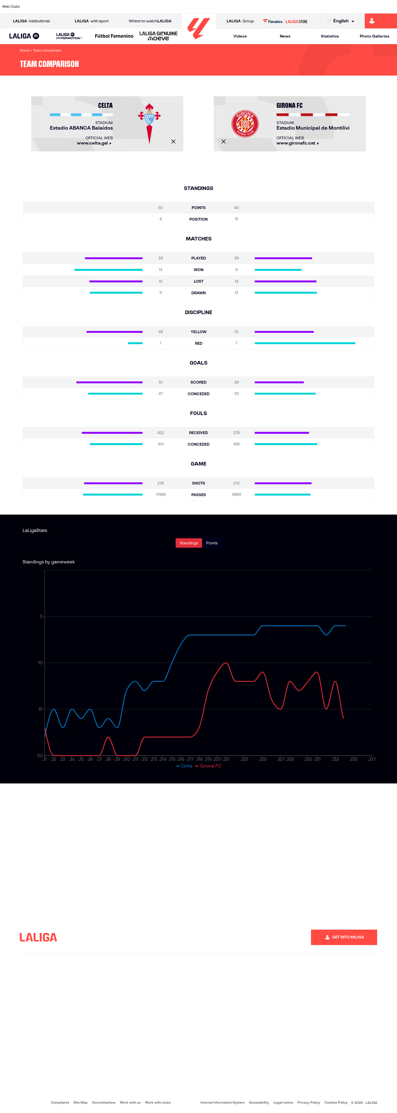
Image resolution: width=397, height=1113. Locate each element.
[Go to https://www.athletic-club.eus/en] (34, 6)
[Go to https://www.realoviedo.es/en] (316, 6)
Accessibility (259, 1102)
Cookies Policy (336, 1102)
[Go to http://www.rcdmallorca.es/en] (259, 6)
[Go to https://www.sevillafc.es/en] (353, 6)
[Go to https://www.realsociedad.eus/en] (334, 6)
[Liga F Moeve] (114, 36)
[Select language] (342, 21)
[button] (24, 36)
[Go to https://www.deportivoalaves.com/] (90, 6)
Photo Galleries (374, 36)
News (285, 36)
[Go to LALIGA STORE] (285, 21)
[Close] (173, 141)
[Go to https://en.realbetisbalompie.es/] (278, 6)
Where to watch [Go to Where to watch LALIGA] (150, 21)
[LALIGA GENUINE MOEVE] (158, 36)
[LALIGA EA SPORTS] (24, 36)
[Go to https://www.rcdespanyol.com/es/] (241, 6)
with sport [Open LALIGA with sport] (92, 21)
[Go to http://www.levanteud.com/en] (184, 6)
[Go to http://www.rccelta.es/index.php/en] (222, 6)
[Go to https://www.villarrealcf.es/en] (391, 6)
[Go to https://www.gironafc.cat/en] (165, 6)
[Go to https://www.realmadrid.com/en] (297, 6)
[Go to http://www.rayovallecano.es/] (203, 6)
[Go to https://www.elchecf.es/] (109, 6)
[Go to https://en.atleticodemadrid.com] (53, 6)
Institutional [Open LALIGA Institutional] (31, 21)
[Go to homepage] (199, 41)
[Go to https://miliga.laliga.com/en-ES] (381, 21)
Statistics (330, 36)
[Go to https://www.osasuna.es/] (72, 6)
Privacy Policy (308, 1102)
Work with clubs (158, 1102)
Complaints (60, 1102)
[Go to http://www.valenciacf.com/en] (372, 6)
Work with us (130, 1102)
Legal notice (283, 1102)
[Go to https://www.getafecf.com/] (147, 6)
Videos (240, 36)
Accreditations (104, 1102)
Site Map (81, 1102)
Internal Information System (222, 1102)
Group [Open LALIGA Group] (240, 21)
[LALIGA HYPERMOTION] (69, 36)
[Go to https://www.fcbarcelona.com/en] (128, 6)
